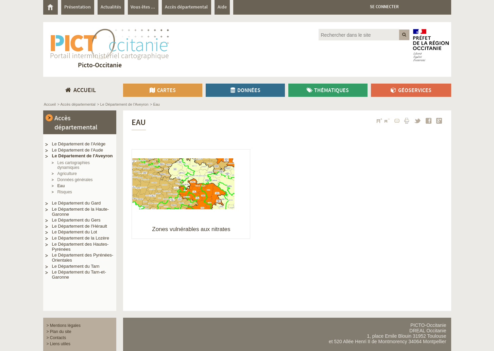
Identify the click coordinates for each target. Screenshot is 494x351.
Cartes (162, 90)
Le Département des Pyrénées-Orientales (83, 257)
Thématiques (327, 90)
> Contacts (56, 337)
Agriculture (67, 173)
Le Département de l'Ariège (79, 143)
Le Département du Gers (76, 220)
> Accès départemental (76, 104)
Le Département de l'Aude (77, 150)
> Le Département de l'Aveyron (122, 104)
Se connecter (384, 7)
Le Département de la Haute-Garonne (80, 212)
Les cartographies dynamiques (73, 165)
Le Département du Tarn (76, 266)
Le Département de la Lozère (80, 238)
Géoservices (410, 90)
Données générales (75, 179)
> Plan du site (59, 331)
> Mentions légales (64, 325)
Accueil (50, 104)
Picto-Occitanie (100, 65)
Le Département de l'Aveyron (82, 155)
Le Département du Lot (74, 231)
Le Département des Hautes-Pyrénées (80, 247)
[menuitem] (52, 7)
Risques (64, 192)
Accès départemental (75, 123)
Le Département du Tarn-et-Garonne (79, 274)
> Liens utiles (58, 343)
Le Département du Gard (76, 203)
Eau (61, 185)
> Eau (155, 104)
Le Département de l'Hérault (79, 226)
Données (245, 90)
